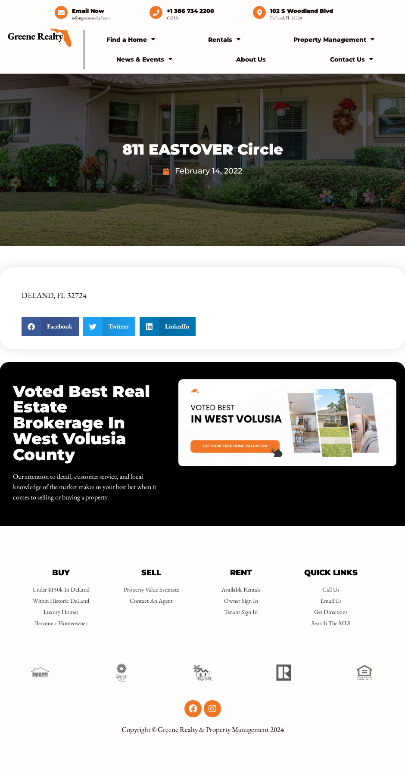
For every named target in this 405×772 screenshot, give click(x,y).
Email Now (88, 10)
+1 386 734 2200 (190, 10)
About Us (251, 59)
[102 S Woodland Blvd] (259, 12)
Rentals (224, 39)
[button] (50, 326)
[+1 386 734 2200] (156, 12)
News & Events (144, 59)
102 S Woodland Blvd (301, 10)
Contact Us (351, 59)
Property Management (333, 39)
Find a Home (130, 39)
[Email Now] (61, 12)
